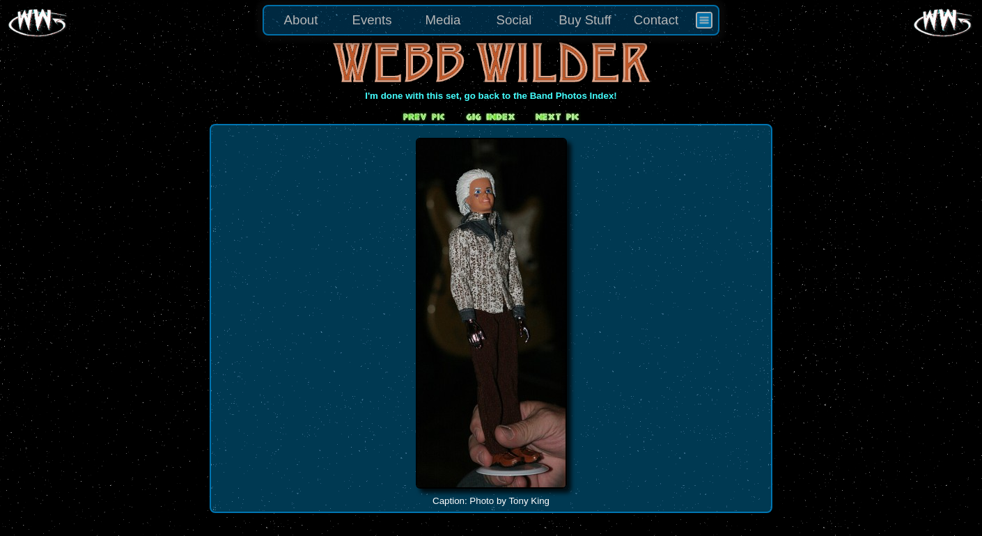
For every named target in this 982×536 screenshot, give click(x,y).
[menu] (491, 20)
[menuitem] (704, 20)
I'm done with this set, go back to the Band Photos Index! (491, 95)
